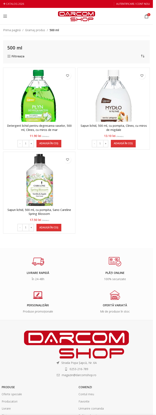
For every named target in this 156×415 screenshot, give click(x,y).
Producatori (9, 401)
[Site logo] (76, 16)
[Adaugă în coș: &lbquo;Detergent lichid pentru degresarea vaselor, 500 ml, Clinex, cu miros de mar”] (48, 143)
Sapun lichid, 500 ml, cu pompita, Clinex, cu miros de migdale (113, 128)
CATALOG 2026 (15, 4)
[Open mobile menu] (5, 16)
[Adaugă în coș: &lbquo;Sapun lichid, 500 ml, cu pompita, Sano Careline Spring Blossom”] (48, 227)
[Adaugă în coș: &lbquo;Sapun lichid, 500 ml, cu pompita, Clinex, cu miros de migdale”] (123, 143)
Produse (8, 387)
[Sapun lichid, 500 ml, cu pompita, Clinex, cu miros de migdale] (114, 96)
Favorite (84, 401)
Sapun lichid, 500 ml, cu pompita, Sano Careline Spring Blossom (39, 212)
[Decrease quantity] (20, 143)
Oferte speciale (12, 394)
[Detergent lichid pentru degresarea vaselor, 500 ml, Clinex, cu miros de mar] (39, 96)
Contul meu (86, 394)
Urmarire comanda (91, 408)
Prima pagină (12, 30)
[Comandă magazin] (142, 56)
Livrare (6, 408)
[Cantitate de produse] (26, 143)
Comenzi (85, 387)
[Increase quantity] (31, 143)
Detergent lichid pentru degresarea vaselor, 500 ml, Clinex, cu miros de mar (39, 128)
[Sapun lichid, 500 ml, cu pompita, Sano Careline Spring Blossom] (39, 180)
